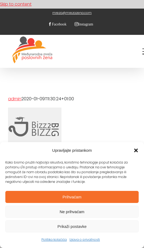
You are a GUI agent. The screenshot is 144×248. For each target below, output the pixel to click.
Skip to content (16, 4)
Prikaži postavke (72, 226)
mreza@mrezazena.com (72, 12)
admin (14, 99)
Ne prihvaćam (72, 211)
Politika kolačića (54, 239)
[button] (136, 150)
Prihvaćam (72, 197)
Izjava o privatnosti (84, 239)
